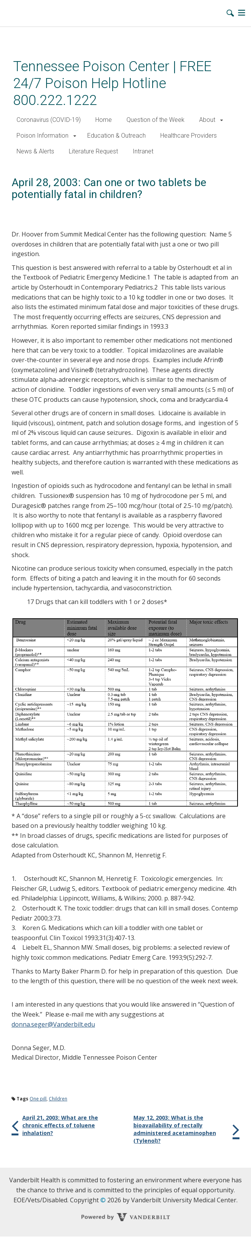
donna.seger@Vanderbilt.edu (53, 1024)
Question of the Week (155, 119)
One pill (38, 1098)
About (207, 119)
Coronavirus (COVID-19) (49, 119)
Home (103, 119)
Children (58, 1098)
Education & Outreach (116, 135)
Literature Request (93, 151)
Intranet (143, 151)
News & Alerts (35, 151)
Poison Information (42, 135)
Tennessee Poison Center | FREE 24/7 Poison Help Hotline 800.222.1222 (112, 83)
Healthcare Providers (188, 135)
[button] (222, 120)
